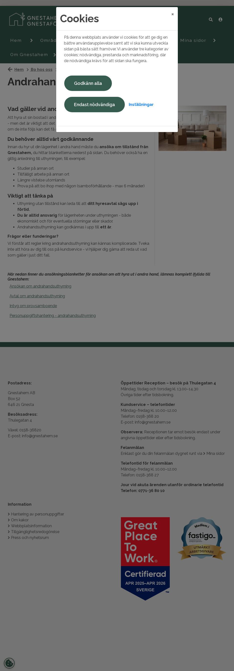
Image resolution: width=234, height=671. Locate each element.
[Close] (172, 14)
